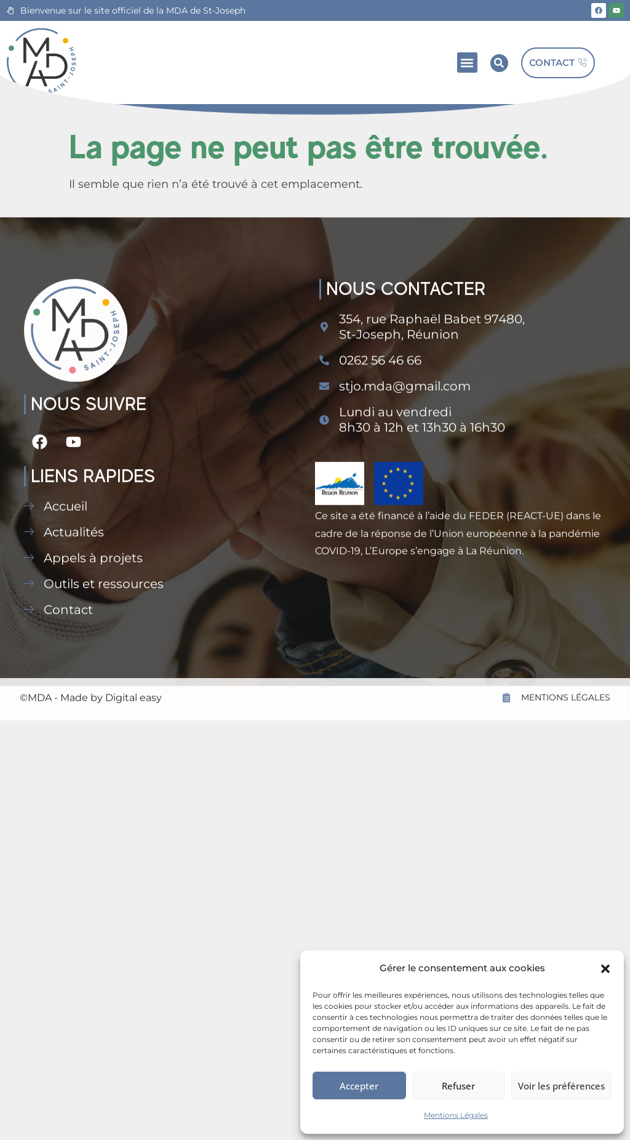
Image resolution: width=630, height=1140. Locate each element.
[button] (605, 969)
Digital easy (133, 721)
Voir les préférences (561, 1086)
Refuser (458, 1086)
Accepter (359, 1086)
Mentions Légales (456, 1115)
